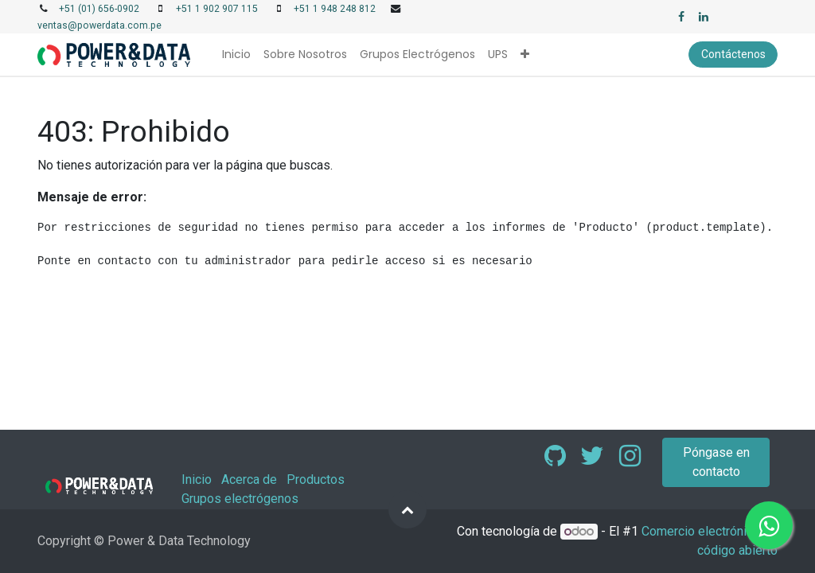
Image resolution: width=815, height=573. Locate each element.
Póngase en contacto (716, 462)
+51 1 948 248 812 (335, 8)
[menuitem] (236, 54)
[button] (525, 54)
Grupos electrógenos (239, 498)
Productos (316, 479)
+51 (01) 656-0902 (99, 8)
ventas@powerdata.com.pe (99, 25)
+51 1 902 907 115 (217, 8)
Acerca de (249, 479)
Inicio (196, 479)
